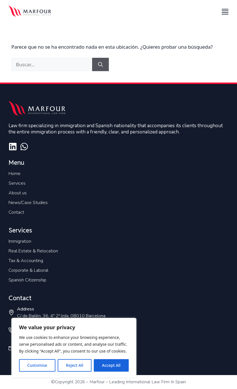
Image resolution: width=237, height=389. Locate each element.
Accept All (111, 365)
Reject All (74, 365)
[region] (73, 348)
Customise (37, 365)
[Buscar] (100, 64)
